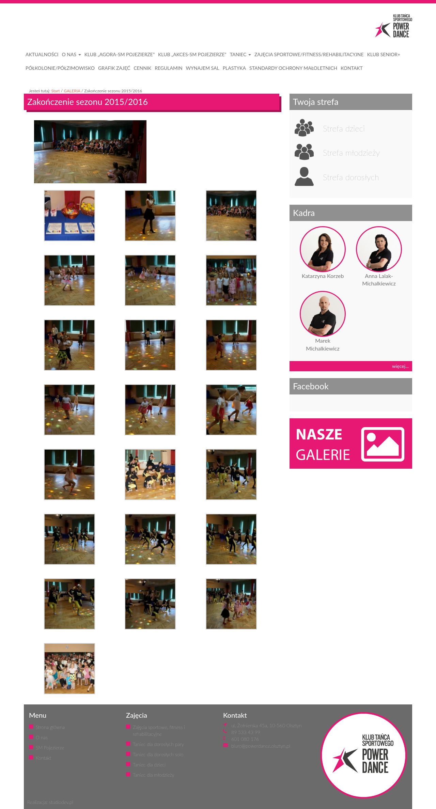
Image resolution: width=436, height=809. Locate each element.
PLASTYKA (234, 68)
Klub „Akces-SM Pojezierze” (192, 54)
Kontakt (43, 758)
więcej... (400, 366)
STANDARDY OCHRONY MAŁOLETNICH (293, 68)
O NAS (71, 54)
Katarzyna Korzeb (323, 276)
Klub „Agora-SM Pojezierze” (119, 54)
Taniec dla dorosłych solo (158, 754)
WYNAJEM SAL (202, 68)
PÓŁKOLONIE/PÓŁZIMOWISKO (60, 68)
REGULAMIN (168, 68)
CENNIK (142, 68)
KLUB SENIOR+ (383, 54)
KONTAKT (352, 68)
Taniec (240, 54)
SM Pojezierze (50, 747)
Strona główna (50, 727)
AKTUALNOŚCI (42, 54)
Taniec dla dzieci (149, 764)
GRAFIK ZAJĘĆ (114, 68)
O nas (42, 737)
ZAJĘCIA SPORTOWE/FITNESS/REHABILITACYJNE (309, 54)
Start (55, 90)
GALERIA (72, 90)
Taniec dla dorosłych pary (158, 744)
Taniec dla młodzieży (153, 775)
